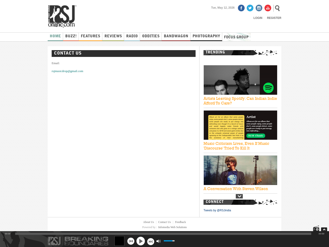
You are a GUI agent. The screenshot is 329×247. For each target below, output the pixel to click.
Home (55, 36)
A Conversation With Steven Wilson (236, 188)
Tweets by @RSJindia (217, 210)
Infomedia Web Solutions (172, 227)
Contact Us (164, 222)
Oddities (151, 36)
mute (158, 241)
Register (274, 18)
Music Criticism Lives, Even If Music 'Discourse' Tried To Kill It (236, 145)
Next (239, 196)
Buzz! (71, 36)
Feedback (180, 222)
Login (258, 18)
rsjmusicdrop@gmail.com (67, 71)
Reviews (113, 36)
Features (90, 36)
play (141, 241)
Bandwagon (176, 36)
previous (131, 241)
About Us (148, 222)
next (151, 241)
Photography (206, 36)
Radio (132, 36)
